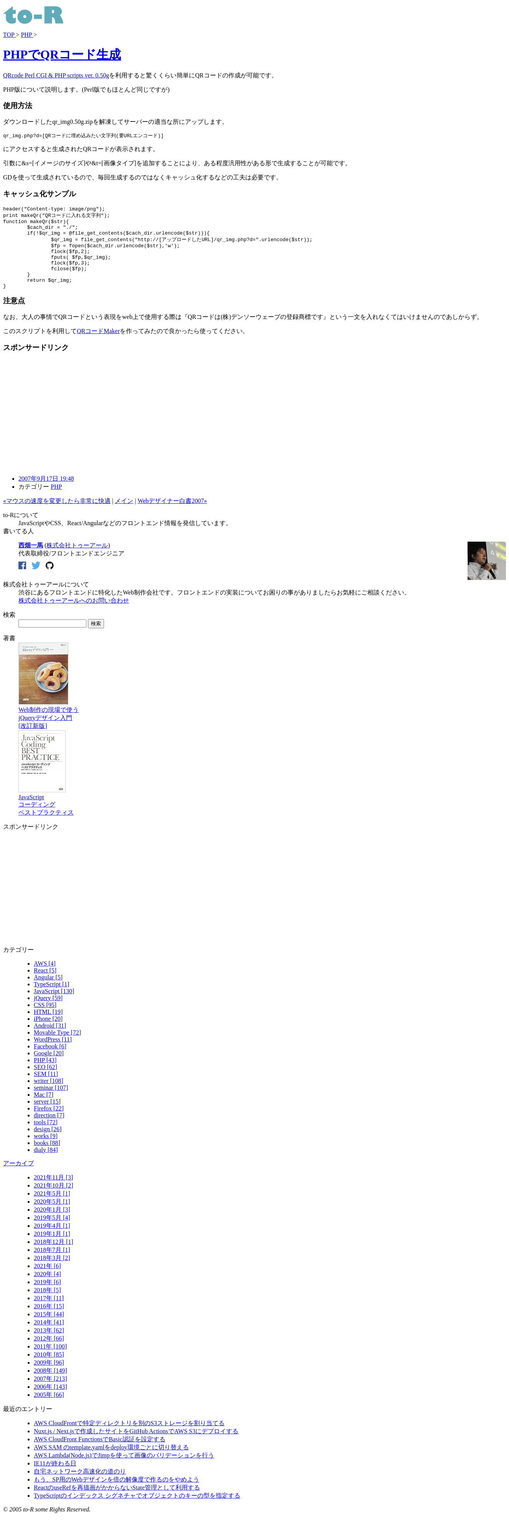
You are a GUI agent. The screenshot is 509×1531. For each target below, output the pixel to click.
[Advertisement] (67, 428)
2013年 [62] (49, 1345)
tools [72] (46, 1137)
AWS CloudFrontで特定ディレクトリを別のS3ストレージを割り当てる (129, 1438)
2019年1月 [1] (52, 1248)
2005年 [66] (49, 1409)
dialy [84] (46, 1164)
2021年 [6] (47, 1281)
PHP (27, 34)
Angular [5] (48, 992)
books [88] (47, 1158)
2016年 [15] (49, 1321)
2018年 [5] (47, 1305)
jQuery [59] (48, 1013)
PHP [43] (45, 1075)
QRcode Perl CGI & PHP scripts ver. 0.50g (56, 75)
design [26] (47, 1144)
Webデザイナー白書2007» (172, 516)
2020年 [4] (47, 1289)
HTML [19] (48, 1026)
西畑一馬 (30, 560)
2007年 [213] (50, 1393)
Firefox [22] (49, 1123)
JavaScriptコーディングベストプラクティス (46, 816)
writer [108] (48, 1095)
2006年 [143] (50, 1401)
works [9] (46, 1151)
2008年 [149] (50, 1385)
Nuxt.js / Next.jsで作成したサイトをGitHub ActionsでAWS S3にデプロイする (136, 1446)
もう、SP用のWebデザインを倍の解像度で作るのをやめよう (116, 1494)
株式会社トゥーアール (77, 560)
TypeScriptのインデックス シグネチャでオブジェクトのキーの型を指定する (137, 1510)
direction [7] (49, 1130)
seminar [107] (51, 1102)
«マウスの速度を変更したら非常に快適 (57, 516)
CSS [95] (45, 1020)
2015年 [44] (49, 1329)
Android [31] (50, 1040)
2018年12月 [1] (53, 1256)
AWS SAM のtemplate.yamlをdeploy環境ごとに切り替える (111, 1462)
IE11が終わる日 (55, 1478)
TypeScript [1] (51, 999)
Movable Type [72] (57, 1047)
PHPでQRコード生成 (62, 54)
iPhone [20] (48, 1033)
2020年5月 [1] (52, 1216)
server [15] (47, 1116)
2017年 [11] (49, 1313)
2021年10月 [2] (53, 1200)
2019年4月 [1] (52, 1240)
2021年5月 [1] (52, 1208)
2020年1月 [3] (52, 1224)
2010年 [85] (49, 1369)
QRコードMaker (98, 346)
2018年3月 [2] (52, 1273)
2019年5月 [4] (52, 1232)
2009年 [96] (49, 1377)
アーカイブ (18, 1178)
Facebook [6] (50, 1061)
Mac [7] (43, 1109)
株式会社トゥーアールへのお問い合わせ (73, 615)
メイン (124, 516)
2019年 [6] (47, 1297)
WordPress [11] (53, 1054)
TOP (9, 34)
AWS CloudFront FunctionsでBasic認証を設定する (99, 1454)
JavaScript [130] (54, 1006)
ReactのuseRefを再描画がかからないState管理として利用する (117, 1502)
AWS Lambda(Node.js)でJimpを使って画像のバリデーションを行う (124, 1470)
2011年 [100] (50, 1361)
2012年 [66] (49, 1353)
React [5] (45, 985)
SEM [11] (46, 1089)
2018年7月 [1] (52, 1265)
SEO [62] (45, 1082)
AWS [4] (45, 978)
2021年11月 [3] (53, 1192)
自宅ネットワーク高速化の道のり (80, 1486)
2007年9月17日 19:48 (46, 493)
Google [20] (49, 1068)
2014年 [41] (49, 1337)
